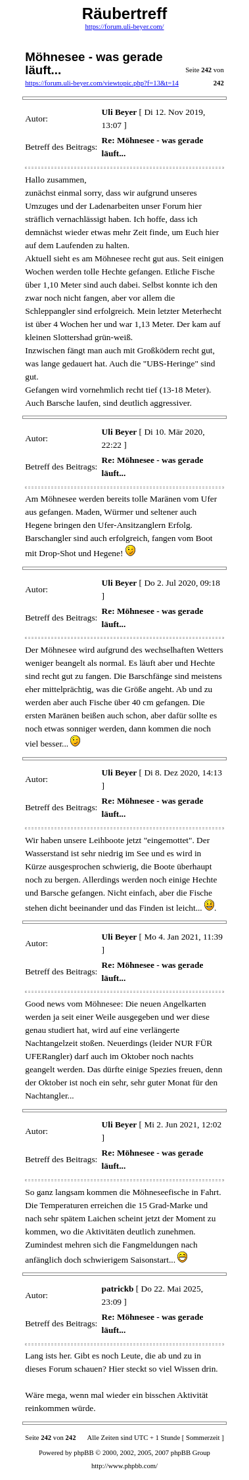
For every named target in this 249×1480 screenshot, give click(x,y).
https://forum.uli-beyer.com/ (124, 26)
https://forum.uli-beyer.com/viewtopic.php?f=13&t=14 (102, 83)
